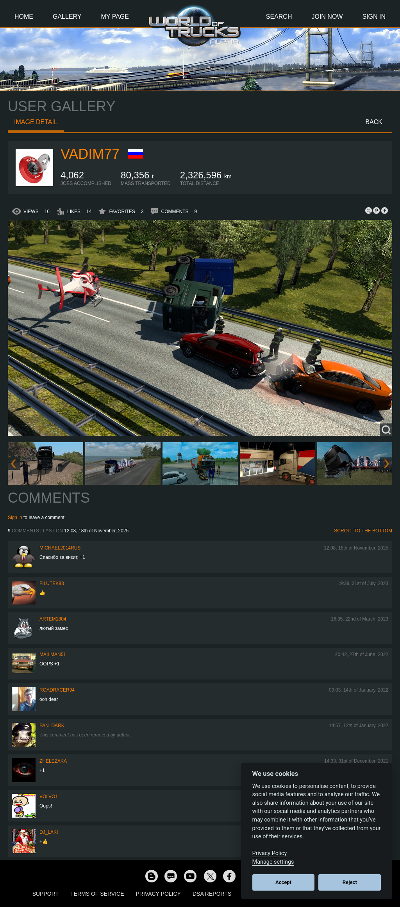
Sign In (374, 16)
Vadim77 (90, 154)
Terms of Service (97, 894)
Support (45, 894)
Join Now (327, 16)
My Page (115, 16)
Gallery (67, 16)
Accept (283, 882)
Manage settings (273, 862)
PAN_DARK (51, 725)
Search (279, 16)
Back (373, 122)
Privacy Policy (158, 894)
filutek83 (51, 583)
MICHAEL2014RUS (59, 548)
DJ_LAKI (48, 832)
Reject (350, 882)
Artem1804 (52, 619)
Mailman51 (52, 654)
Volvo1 (48, 796)
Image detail (35, 122)
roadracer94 (57, 690)
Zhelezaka (53, 761)
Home (23, 16)
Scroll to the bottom (363, 531)
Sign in (15, 517)
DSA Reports (212, 894)
